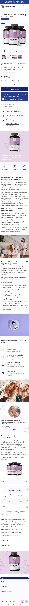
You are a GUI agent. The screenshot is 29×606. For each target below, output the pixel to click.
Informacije (4, 586)
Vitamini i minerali (10, 11)
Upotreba (5, 540)
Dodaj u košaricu (14, 89)
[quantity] (14, 85)
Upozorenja (6, 545)
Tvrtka (3, 582)
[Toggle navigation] (27, 6)
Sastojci (4, 481)
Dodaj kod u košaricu (15, 2)
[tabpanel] (14, 508)
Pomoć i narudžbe (6, 596)
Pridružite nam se (6, 591)
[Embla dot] (13, 429)
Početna (3, 11)
